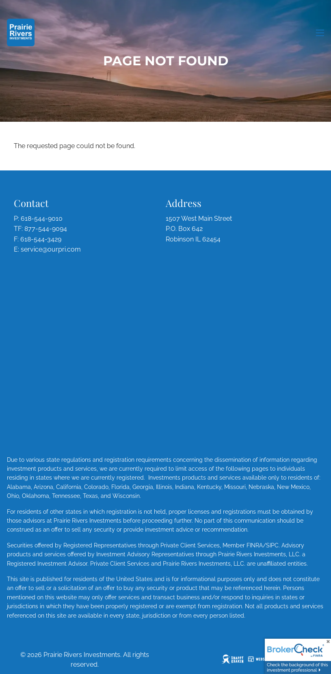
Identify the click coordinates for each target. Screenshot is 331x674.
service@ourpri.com (51, 249)
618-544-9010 (42, 218)
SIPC (272, 545)
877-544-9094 (45, 229)
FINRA (255, 545)
